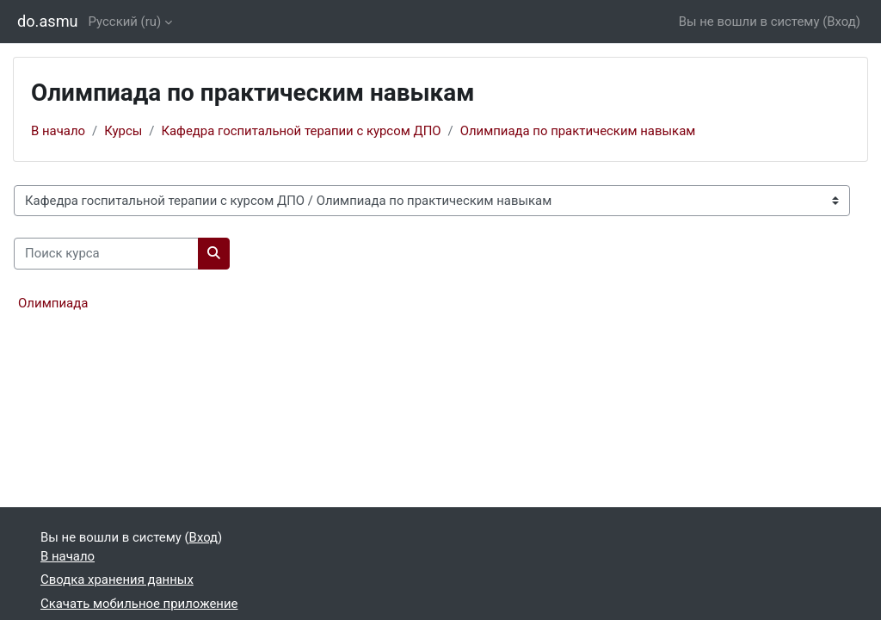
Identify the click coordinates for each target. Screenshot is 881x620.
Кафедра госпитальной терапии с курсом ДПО (300, 131)
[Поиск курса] (106, 253)
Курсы (123, 131)
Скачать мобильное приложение (138, 603)
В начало (58, 131)
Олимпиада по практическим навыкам (578, 131)
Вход (841, 21)
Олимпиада (53, 303)
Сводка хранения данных (117, 579)
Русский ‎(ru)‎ (125, 21)
